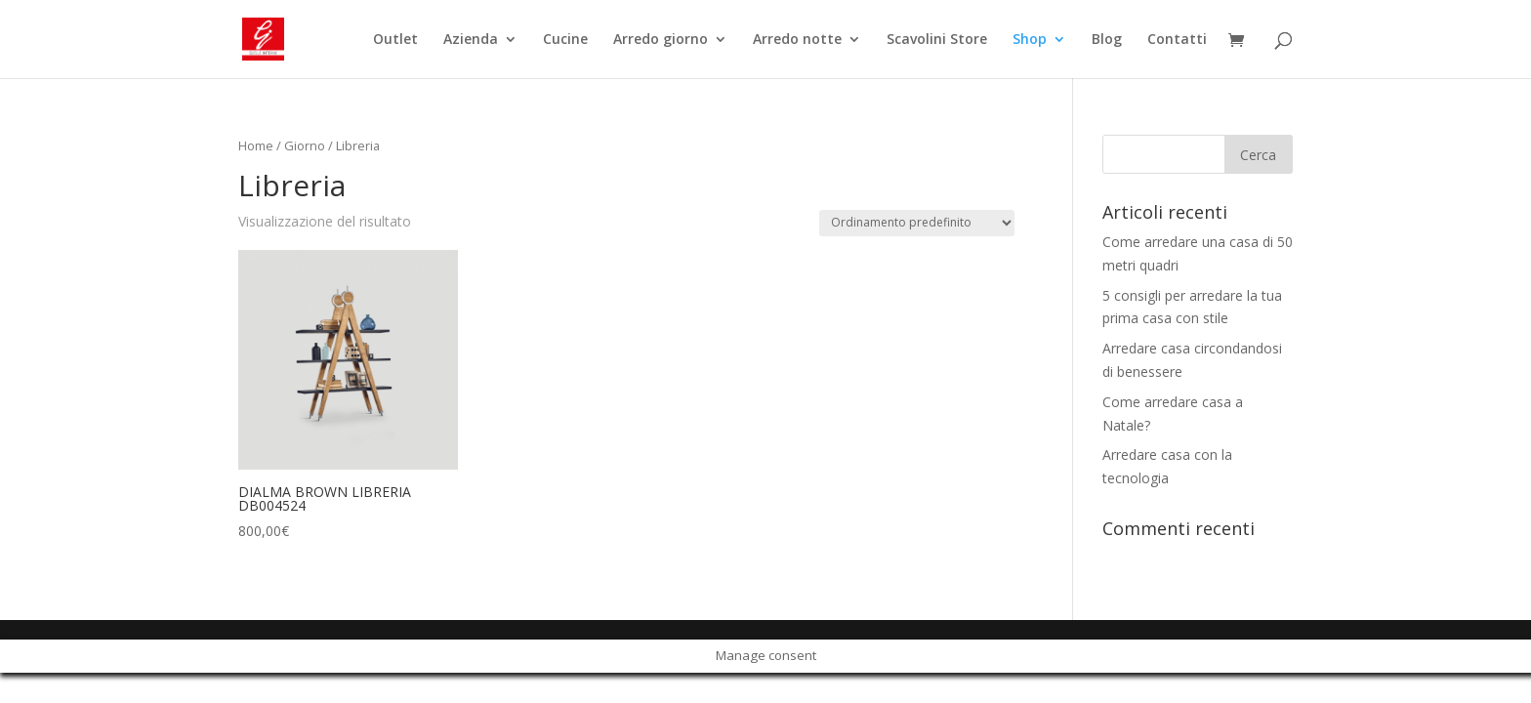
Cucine (565, 40)
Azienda (470, 40)
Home (255, 145)
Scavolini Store (937, 40)
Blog (1107, 40)
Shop (1030, 40)
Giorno (304, 145)
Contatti (1177, 40)
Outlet (395, 40)
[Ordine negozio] (916, 223)
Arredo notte (797, 40)
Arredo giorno (660, 40)
